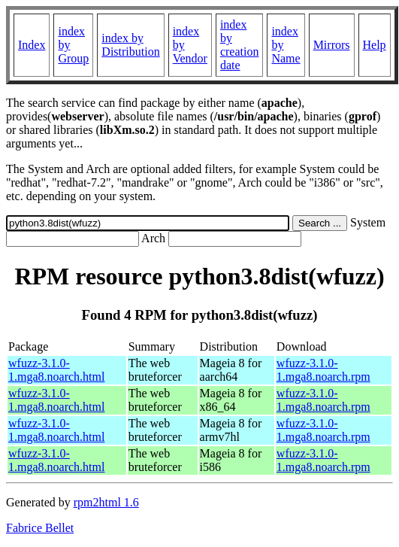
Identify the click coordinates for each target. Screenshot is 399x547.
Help (374, 44)
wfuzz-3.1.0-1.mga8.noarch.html (56, 370)
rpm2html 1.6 (106, 502)
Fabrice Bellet (40, 527)
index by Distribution (130, 45)
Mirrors (331, 44)
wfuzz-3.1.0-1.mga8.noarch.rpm (323, 370)
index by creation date (239, 44)
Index (31, 44)
